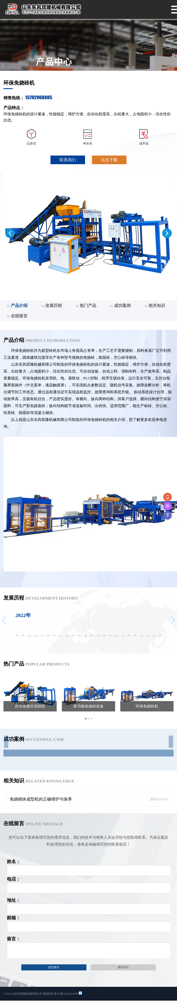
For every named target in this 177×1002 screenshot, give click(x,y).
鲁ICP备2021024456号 (66, 993)
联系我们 (67, 160)
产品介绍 (17, 305)
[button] (10, 233)
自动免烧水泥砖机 (30, 706)
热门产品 (86, 305)
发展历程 (51, 305)
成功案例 (120, 305)
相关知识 (155, 305)
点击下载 (109, 160)
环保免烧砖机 (147, 706)
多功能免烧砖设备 (88, 706)
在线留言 (17, 316)
